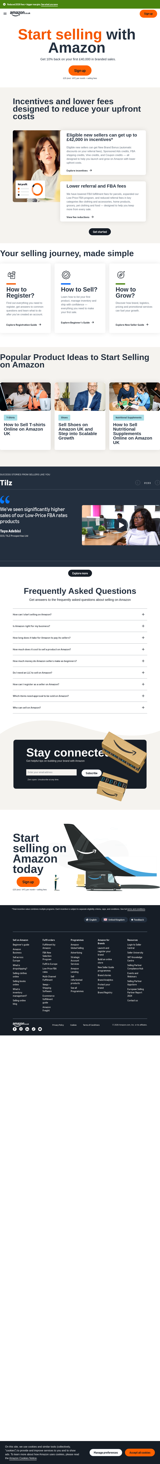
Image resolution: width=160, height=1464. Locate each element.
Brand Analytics (105, 979)
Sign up (80, 70)
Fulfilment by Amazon (49, 946)
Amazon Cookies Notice (23, 1458)
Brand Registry (105, 992)
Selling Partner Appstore (134, 983)
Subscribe (91, 773)
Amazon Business (17, 951)
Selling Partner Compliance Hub (135, 967)
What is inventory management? (20, 992)
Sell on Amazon (20, 940)
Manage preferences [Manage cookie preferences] (106, 1452)
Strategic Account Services (75, 960)
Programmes (77, 940)
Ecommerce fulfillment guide (48, 999)
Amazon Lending (75, 970)
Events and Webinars (132, 975)
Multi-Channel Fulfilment (49, 978)
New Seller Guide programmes (106, 969)
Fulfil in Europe (50, 964)
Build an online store (105, 961)
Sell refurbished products (76, 980)
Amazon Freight (47, 1009)
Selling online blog (19, 1002)
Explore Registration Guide (21, 324)
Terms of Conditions (91, 1025)
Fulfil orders (49, 940)
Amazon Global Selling (77, 946)
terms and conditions (136, 909)
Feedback (139, 919)
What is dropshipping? (20, 967)
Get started (100, 231)
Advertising (76, 952)
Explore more (80, 573)
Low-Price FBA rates (50, 970)
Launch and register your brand (104, 951)
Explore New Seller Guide (130, 324)
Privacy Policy (58, 1025)
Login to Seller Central (134, 946)
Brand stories (104, 975)
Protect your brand (104, 986)
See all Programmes (77, 989)
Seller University (135, 952)
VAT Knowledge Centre (134, 959)
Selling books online (19, 983)
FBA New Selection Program (47, 956)
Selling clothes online (20, 975)
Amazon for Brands (103, 942)
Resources (132, 940)
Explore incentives (77, 170)
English (93, 919)
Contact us (132, 1000)
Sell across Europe (18, 959)
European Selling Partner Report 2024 (135, 992)
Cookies (73, 1025)
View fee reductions (78, 217)
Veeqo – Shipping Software (47, 988)
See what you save (49, 4)
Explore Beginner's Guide (75, 322)
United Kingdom (116, 919)
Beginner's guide (21, 944)
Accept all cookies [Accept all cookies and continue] (139, 1452)
